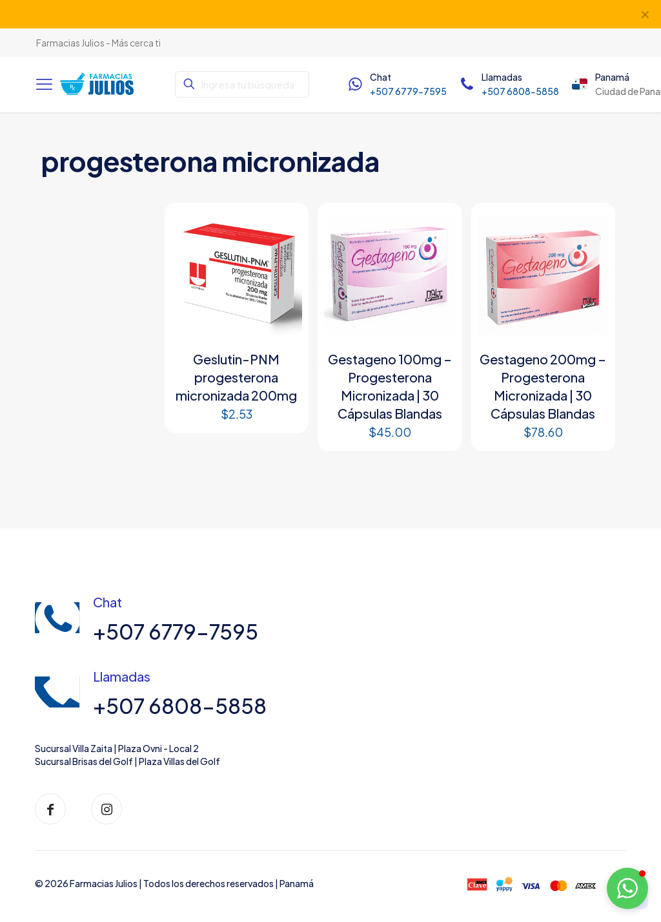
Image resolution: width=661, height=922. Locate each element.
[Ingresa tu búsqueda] (242, 84)
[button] (627, 888)
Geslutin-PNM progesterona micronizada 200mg (236, 377)
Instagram (270, 14)
